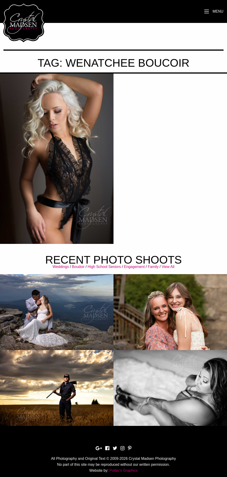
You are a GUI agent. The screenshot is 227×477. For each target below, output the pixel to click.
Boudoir (78, 267)
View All (168, 267)
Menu (218, 11)
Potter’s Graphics (123, 470)
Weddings (61, 267)
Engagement (134, 267)
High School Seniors (104, 267)
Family (153, 267)
